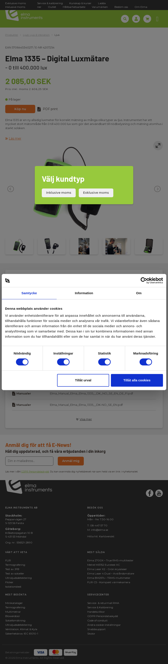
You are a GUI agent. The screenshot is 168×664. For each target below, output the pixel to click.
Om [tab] (139, 293)
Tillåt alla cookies (136, 380)
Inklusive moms (58, 193)
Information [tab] (84, 293)
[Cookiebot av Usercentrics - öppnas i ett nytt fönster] (144, 280)
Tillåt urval (83, 380)
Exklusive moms (96, 193)
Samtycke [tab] (29, 293)
